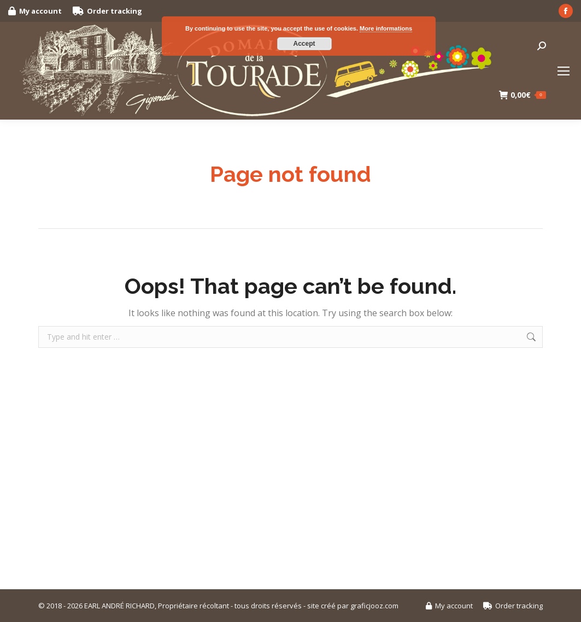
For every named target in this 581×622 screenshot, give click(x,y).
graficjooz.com (374, 606)
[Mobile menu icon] (563, 71)
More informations (386, 28)
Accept (304, 44)
